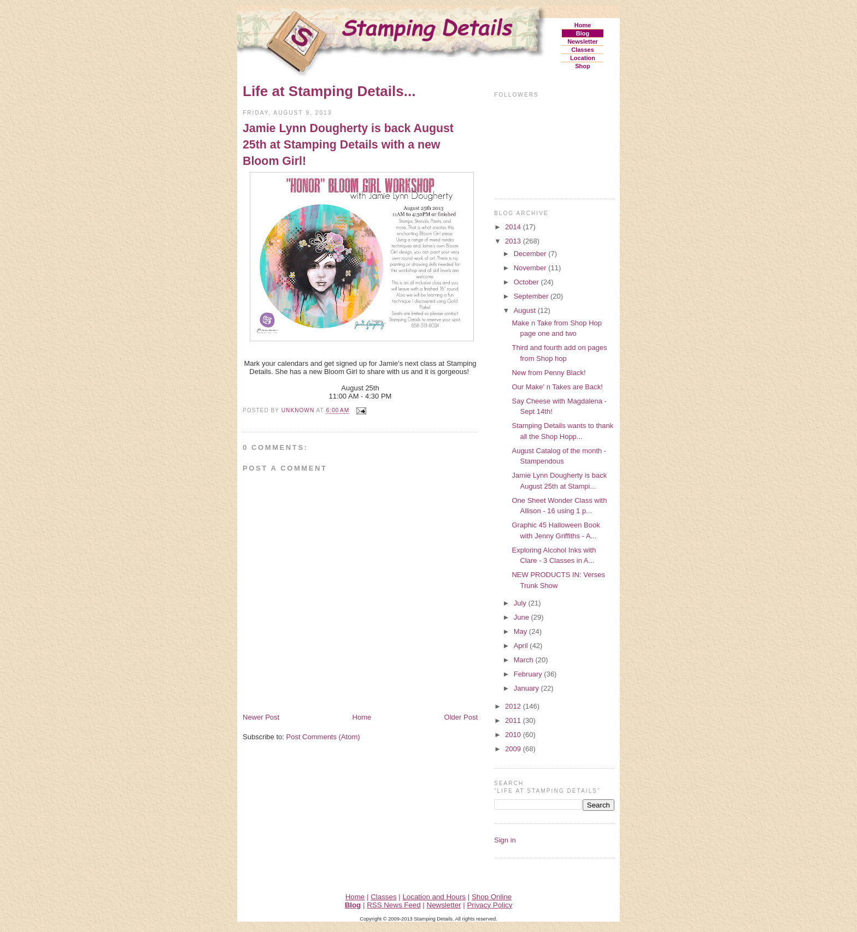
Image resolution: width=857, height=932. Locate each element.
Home (582, 25)
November (531, 268)
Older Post (461, 717)
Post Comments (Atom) (323, 737)
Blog (582, 33)
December (531, 254)
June (522, 617)
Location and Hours (434, 897)
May (521, 631)
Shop (582, 66)
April (522, 646)
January (527, 688)
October (527, 282)
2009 (514, 749)
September (532, 296)
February (529, 674)
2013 (514, 241)
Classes (582, 49)
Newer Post (261, 717)
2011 (514, 720)
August (526, 310)
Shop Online (492, 897)
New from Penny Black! (548, 373)
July (521, 603)
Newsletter (582, 41)
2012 (514, 706)
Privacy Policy (489, 905)
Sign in (505, 840)
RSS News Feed (394, 905)
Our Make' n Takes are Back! (557, 387)
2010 (514, 735)
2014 (514, 227)
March (525, 660)
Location (582, 58)
